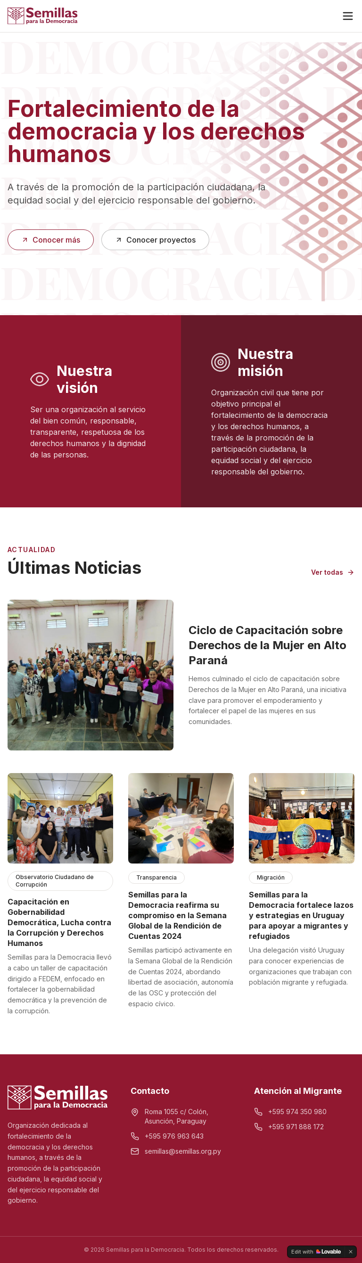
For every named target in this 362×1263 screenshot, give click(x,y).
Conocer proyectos (155, 239)
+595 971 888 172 (296, 1127)
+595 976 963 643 (174, 1136)
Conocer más (50, 239)
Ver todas (332, 572)
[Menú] (347, 16)
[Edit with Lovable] (316, 1251)
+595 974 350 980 (297, 1112)
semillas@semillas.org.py (183, 1151)
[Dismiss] (350, 1251)
